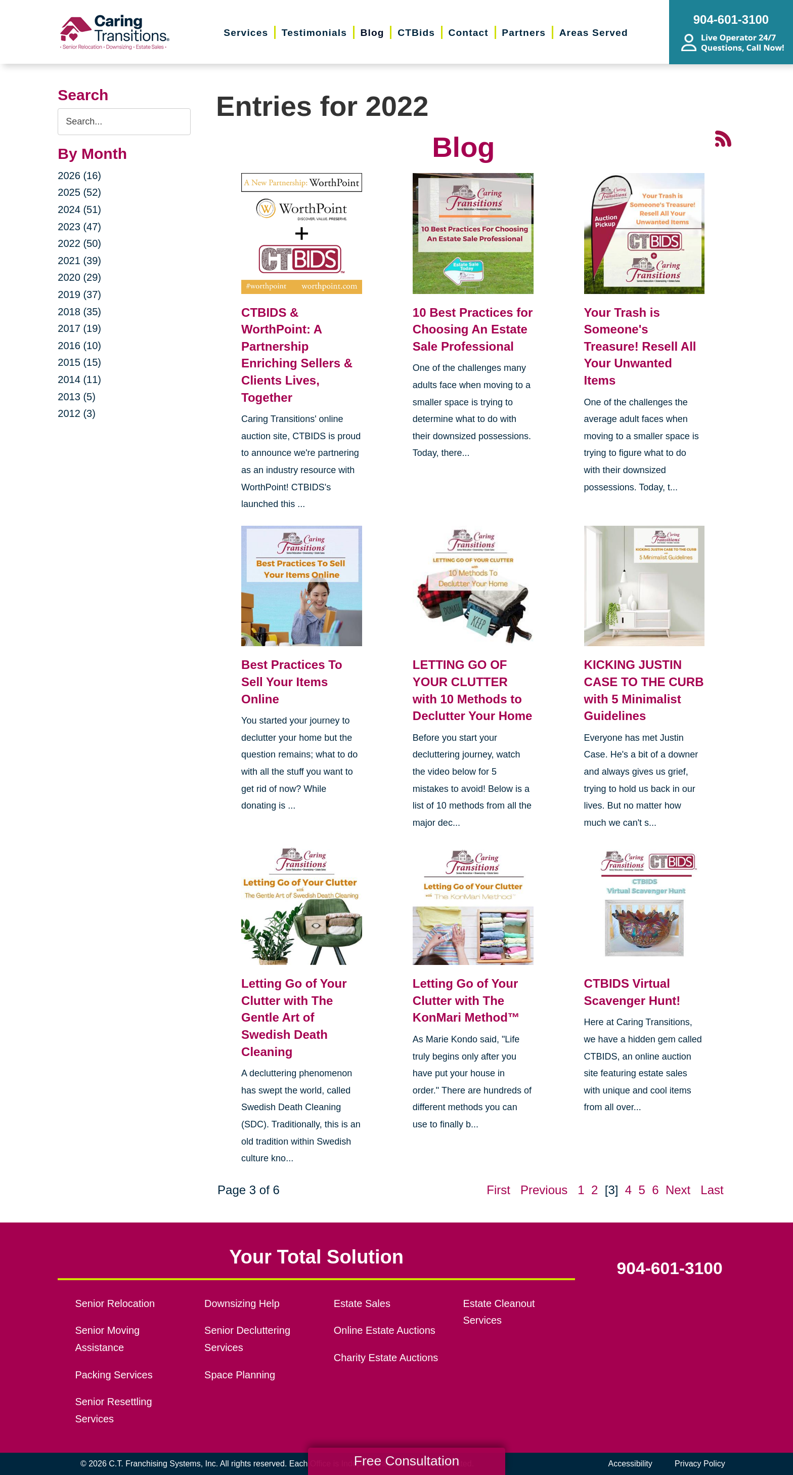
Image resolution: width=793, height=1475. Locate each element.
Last (711, 1190)
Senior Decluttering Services (247, 1339)
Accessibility (630, 1463)
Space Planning (239, 1374)
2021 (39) (79, 260)
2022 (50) (79, 243)
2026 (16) (79, 175)
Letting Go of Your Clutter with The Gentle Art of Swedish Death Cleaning (293, 1017)
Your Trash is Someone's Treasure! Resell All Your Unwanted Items (640, 346)
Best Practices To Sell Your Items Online (291, 681)
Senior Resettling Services (113, 1410)
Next (678, 1190)
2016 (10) (79, 345)
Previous (543, 1190)
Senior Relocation (115, 1303)
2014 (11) (79, 379)
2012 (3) (77, 413)
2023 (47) (79, 226)
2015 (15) (79, 362)
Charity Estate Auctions (386, 1357)
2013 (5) (77, 396)
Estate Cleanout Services (499, 1312)
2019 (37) (79, 294)
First (498, 1190)
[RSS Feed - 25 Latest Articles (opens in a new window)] (723, 138)
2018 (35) (79, 311)
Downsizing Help (242, 1303)
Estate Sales (362, 1303)
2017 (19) (79, 328)
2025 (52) (79, 192)
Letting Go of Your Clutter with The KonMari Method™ (466, 1000)
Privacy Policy (700, 1463)
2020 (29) (79, 277)
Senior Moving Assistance (107, 1339)
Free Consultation (406, 1460)
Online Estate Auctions (384, 1330)
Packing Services (113, 1374)
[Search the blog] (124, 121)
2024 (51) (79, 209)
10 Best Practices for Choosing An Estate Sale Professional (473, 329)
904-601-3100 (670, 1268)
